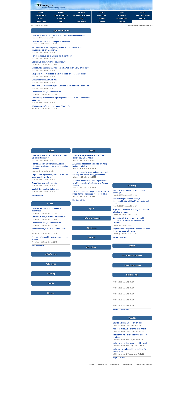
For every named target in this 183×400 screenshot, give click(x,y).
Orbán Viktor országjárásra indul (44, 80)
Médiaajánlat (114, 364)
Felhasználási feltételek (144, 364)
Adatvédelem (127, 364)
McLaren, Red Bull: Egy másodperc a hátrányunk (51, 41)
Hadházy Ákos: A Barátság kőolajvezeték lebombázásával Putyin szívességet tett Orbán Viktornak (50, 166)
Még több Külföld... (78, 200)
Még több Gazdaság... (120, 237)
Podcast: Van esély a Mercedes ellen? (47, 92)
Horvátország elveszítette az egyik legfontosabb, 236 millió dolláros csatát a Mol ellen (131, 201)
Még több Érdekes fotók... (121, 309)
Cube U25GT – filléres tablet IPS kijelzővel (130, 343)
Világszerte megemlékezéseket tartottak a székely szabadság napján (59, 74)
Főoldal (92, 364)
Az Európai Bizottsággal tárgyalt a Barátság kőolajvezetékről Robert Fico (60, 86)
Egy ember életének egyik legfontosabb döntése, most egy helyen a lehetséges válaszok (128, 220)
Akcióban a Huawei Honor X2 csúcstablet (129, 329)
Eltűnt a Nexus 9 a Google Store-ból (127, 323)
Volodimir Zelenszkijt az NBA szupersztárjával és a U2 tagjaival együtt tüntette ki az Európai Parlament (90, 183)
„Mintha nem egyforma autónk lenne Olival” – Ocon (52, 106)
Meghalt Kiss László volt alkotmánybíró (47, 189)
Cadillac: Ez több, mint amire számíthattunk (49, 62)
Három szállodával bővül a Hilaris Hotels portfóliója (52, 56)
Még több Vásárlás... (120, 357)
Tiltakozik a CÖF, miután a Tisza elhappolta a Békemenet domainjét (58, 36)
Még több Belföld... (38, 195)
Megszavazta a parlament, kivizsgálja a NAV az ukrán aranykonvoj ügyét (60, 68)
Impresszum (102, 364)
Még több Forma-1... (38, 245)
